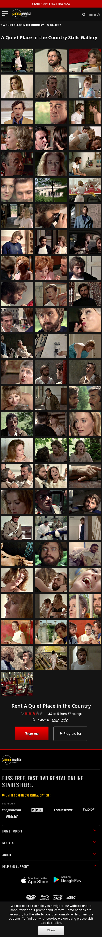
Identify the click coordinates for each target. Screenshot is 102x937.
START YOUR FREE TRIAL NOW (51, 3)
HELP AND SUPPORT (49, 866)
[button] (83, 14)
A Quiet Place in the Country (23, 25)
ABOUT (49, 854)
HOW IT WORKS (49, 831)
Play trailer (70, 733)
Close (51, 930)
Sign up (31, 733)
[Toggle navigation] (6, 13)
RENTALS (49, 842)
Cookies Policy (51, 923)
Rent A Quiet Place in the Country (51, 705)
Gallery (55, 25)
